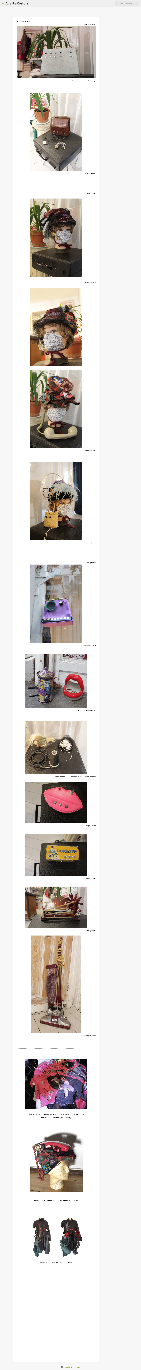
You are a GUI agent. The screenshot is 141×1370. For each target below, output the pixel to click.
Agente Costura (16, 3)
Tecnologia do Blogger (70, 1367)
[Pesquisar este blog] (129, 3)
